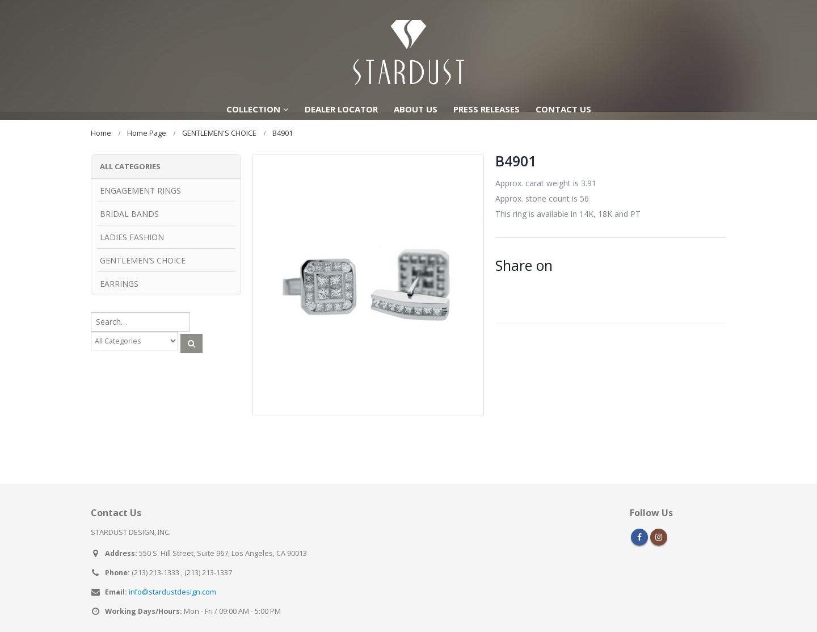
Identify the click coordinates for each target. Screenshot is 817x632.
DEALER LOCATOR (341, 109)
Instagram (658, 522)
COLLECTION (253, 109)
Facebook (639, 522)
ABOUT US (415, 109)
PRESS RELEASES (486, 109)
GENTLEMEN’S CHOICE (143, 260)
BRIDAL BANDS (129, 213)
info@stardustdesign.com (172, 577)
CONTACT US (563, 109)
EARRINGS (119, 283)
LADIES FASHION (132, 237)
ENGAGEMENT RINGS (140, 190)
